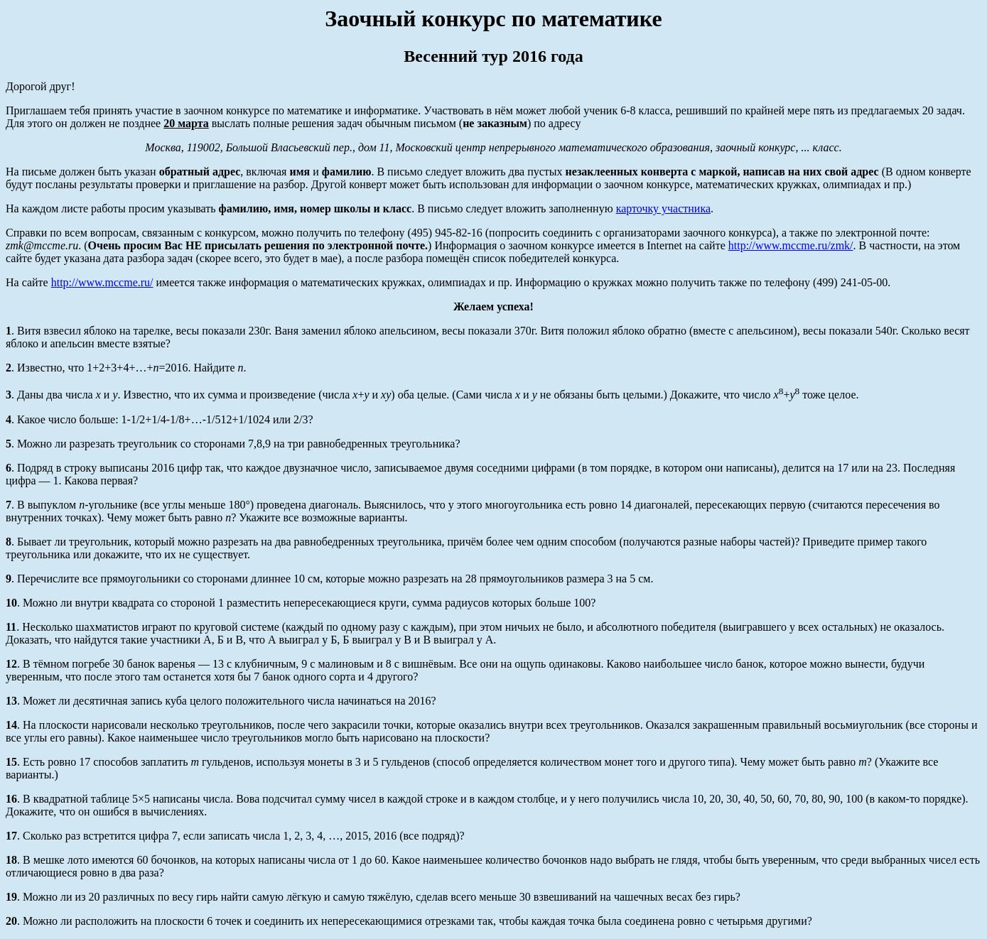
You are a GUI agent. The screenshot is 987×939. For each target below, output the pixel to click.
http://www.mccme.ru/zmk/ (790, 245)
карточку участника (663, 208)
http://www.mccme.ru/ (102, 282)
